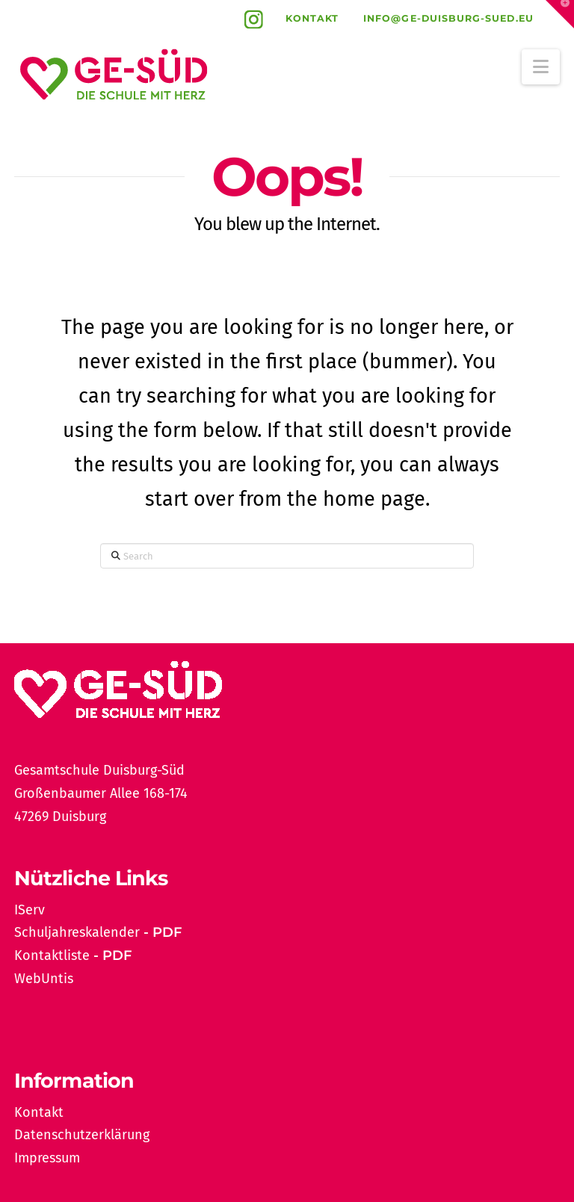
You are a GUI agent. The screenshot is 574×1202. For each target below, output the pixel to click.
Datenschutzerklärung (81, 1135)
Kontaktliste (52, 955)
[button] (541, 66)
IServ (29, 910)
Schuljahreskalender (77, 932)
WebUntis (43, 978)
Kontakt (312, 18)
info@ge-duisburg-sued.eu (448, 18)
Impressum (47, 1158)
